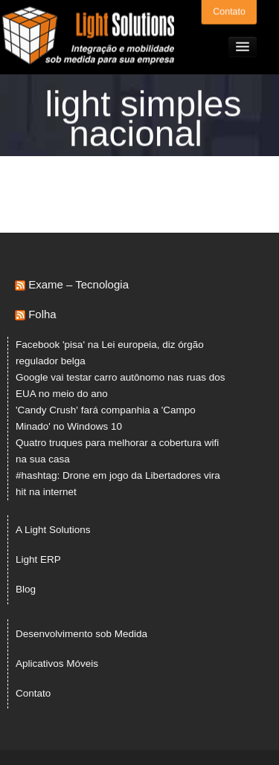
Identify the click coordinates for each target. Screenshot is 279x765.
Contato (229, 11)
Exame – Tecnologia (78, 284)
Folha (42, 314)
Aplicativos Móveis (57, 663)
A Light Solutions (53, 529)
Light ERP (38, 559)
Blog (26, 589)
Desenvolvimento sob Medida (81, 633)
